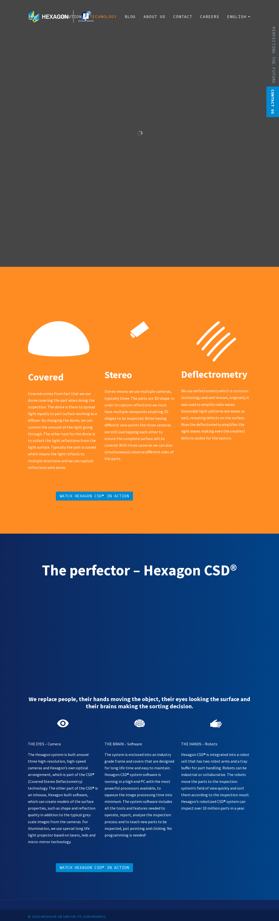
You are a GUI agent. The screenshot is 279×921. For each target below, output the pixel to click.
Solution (71, 17)
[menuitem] (239, 24)
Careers (209, 17)
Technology (103, 17)
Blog (130, 17)
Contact (182, 17)
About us (154, 17)
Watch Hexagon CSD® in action (94, 495)
